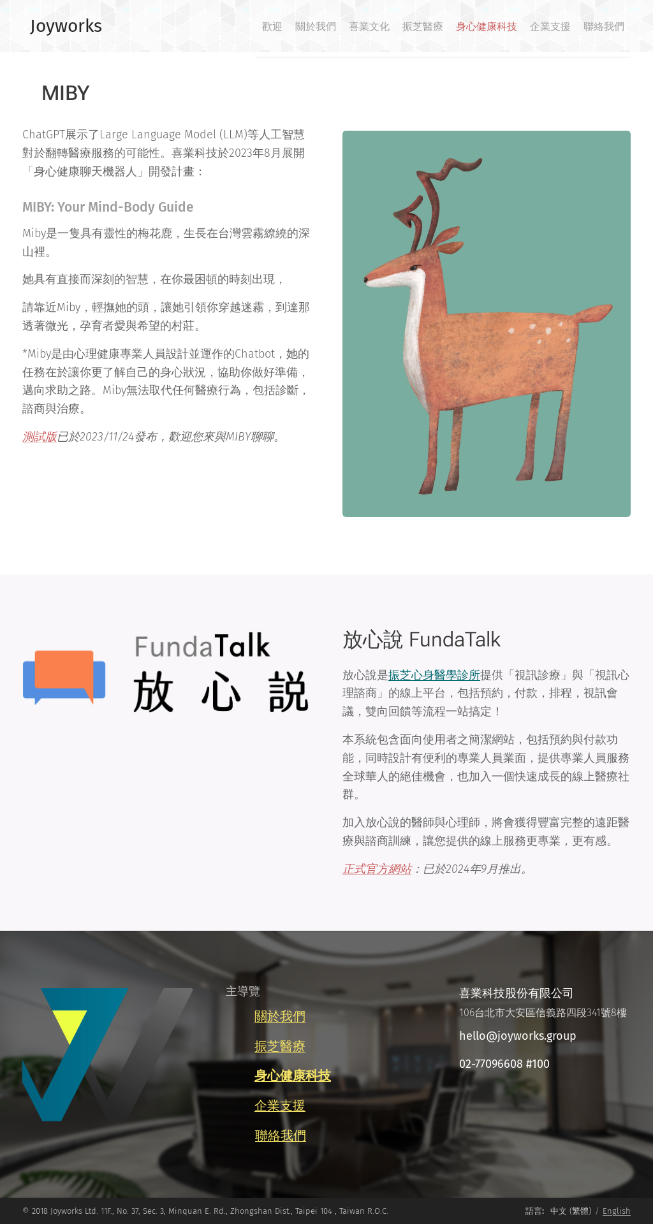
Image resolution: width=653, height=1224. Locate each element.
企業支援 (279, 1105)
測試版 (39, 437)
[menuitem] (481, 26)
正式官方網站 (376, 869)
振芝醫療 (279, 1045)
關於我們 (279, 1016)
